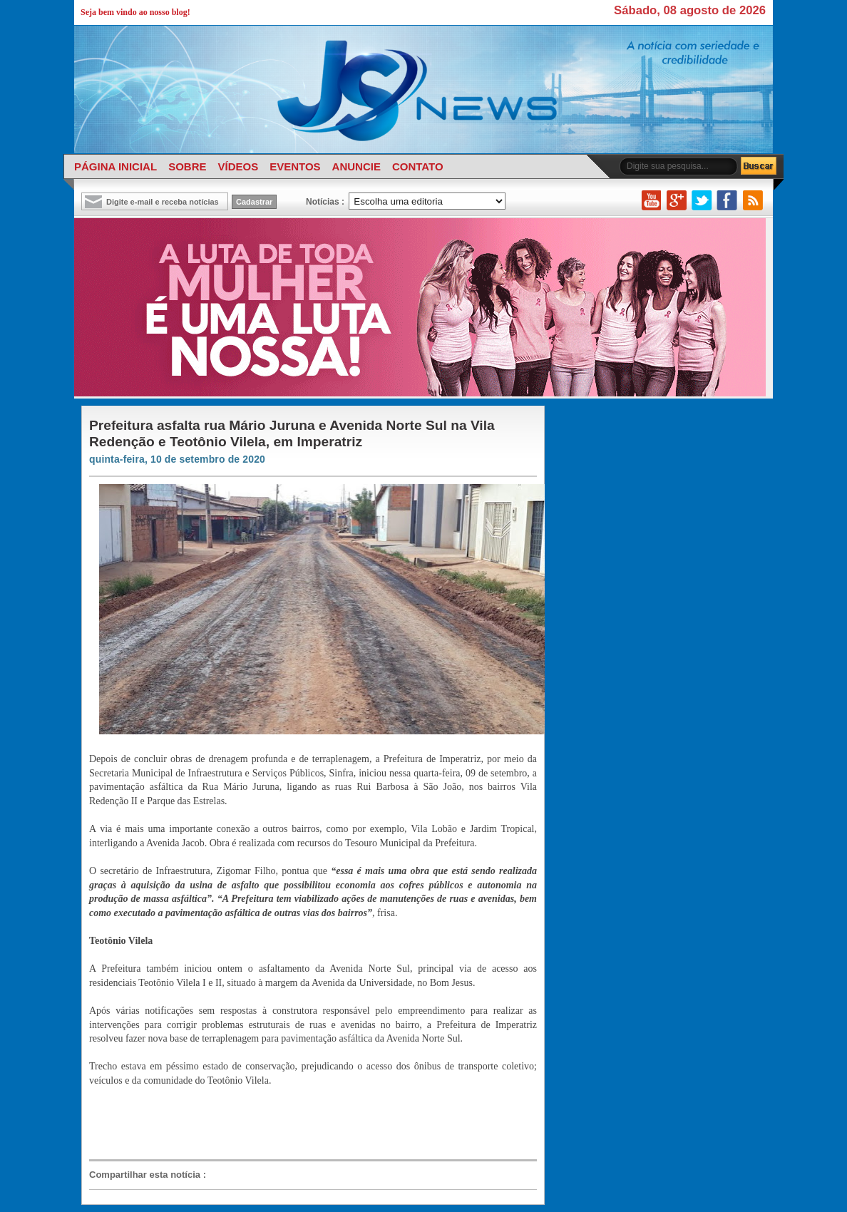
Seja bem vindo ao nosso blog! (135, 12)
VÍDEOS (237, 166)
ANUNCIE (356, 166)
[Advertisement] (306, 1122)
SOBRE (187, 166)
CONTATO (417, 166)
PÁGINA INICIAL (115, 166)
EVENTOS (295, 166)
